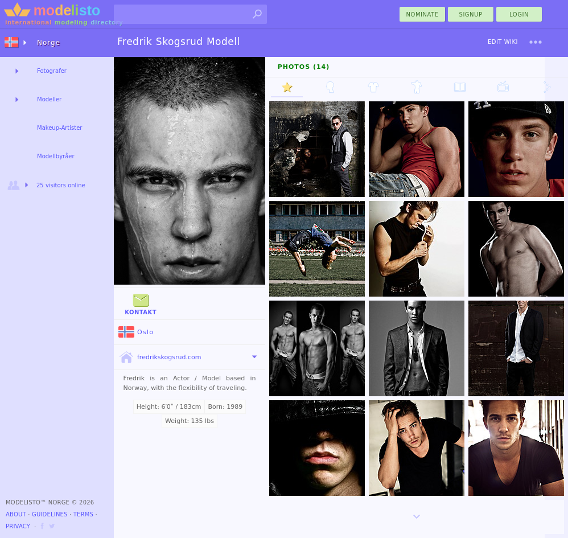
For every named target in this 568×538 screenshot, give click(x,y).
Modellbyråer (56, 156)
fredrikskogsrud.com (159, 357)
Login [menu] (519, 14)
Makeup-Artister (59, 128)
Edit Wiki (503, 42)
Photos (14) (304, 67)
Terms (83, 514)
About (16, 514)
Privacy (18, 526)
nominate (422, 14)
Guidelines (50, 514)
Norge (48, 43)
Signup (471, 14)
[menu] (535, 42)
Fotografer (52, 71)
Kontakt (141, 303)
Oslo (136, 332)
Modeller (49, 99)
